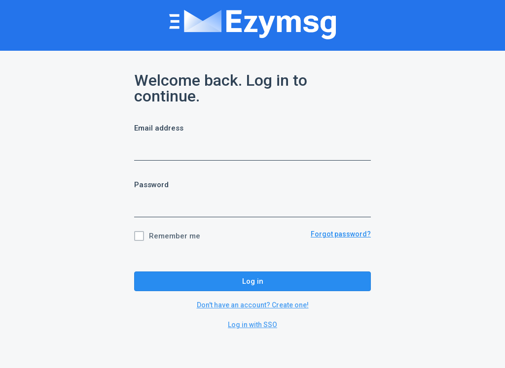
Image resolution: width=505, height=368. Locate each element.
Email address (158, 128)
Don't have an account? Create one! (253, 305)
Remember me (174, 236)
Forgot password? (341, 234)
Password (151, 184)
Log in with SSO (252, 325)
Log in (252, 281)
